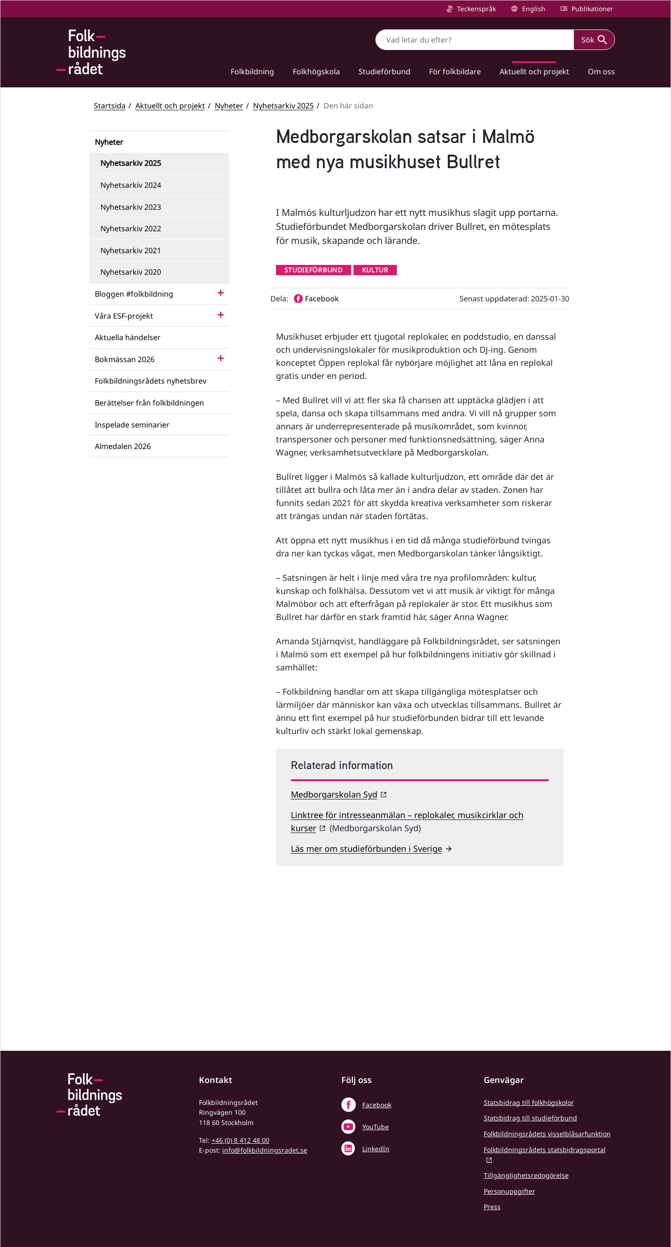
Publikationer (591, 8)
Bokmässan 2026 (125, 359)
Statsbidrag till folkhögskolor (529, 1102)
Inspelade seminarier (132, 425)
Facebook (376, 1104)
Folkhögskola (316, 71)
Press (492, 1206)
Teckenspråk (475, 8)
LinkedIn (375, 1148)
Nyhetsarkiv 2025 (283, 105)
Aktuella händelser (128, 337)
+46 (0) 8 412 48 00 (240, 1140)
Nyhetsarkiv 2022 (130, 228)
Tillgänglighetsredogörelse (526, 1175)
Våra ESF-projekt (124, 316)
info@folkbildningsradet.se (264, 1150)
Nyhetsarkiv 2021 (130, 250)
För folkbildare (455, 71)
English (532, 8)
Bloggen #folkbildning (134, 294)
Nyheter (229, 105)
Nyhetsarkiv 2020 (130, 272)
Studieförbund (384, 71)
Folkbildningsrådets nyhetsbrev (150, 381)
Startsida (110, 105)
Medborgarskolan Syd (334, 928)
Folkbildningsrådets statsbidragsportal (545, 1149)
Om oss (601, 71)
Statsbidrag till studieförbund (530, 1117)
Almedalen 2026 (123, 446)
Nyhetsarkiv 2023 (130, 207)
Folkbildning (252, 71)
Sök (594, 40)
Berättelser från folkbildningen (149, 403)
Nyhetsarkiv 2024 (130, 185)
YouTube (375, 1126)
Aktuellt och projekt (534, 71)
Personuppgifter (509, 1191)
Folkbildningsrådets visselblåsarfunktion (547, 1133)
